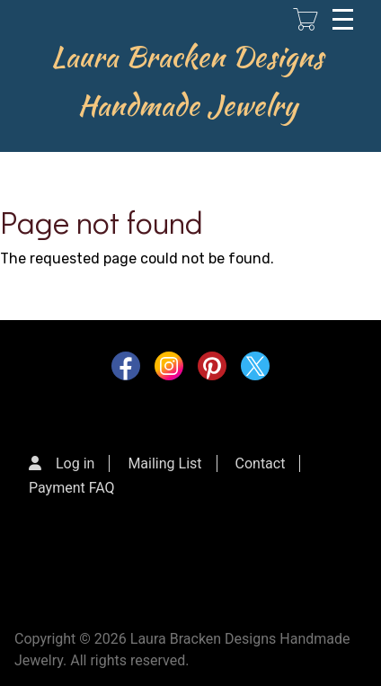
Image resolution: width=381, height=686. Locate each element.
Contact (260, 463)
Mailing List (164, 463)
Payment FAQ (72, 487)
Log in (75, 463)
